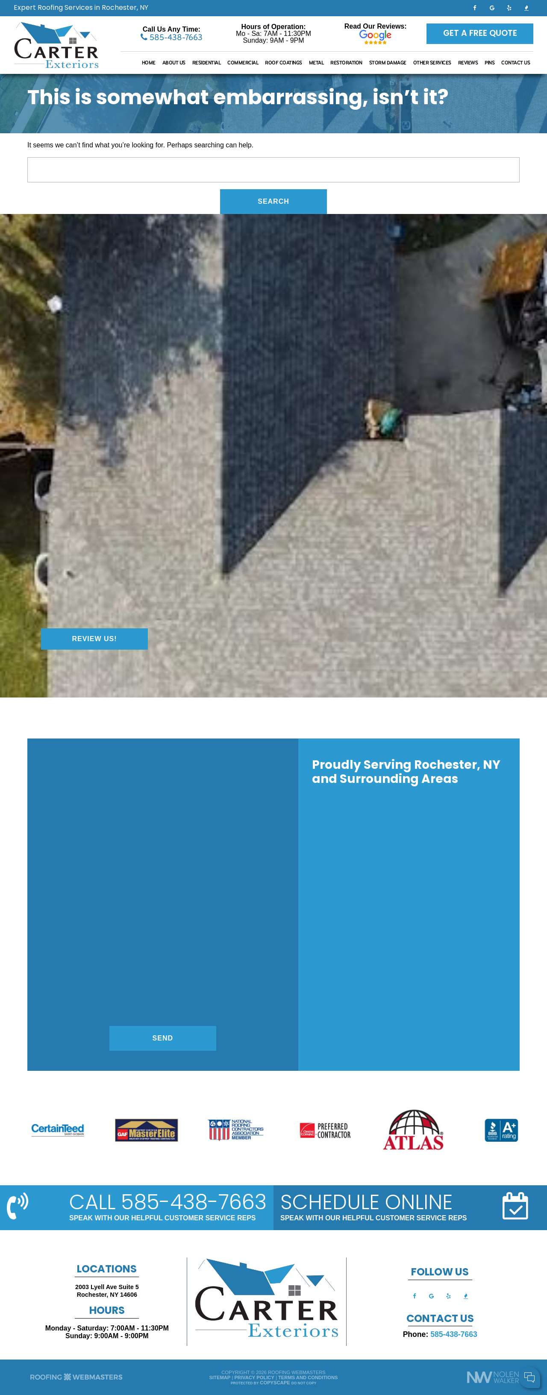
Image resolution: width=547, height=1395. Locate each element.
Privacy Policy (254, 1377)
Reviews (468, 62)
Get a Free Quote (480, 34)
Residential (206, 62)
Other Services (432, 62)
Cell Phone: (427, 1343)
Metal (316, 62)
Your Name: (427, 1333)
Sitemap (220, 1377)
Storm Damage (387, 62)
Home (149, 62)
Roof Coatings (283, 62)
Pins (489, 62)
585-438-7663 (172, 37)
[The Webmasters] (76, 1379)
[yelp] (509, 7)
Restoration (346, 62)
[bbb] (526, 7)
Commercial (242, 62)
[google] (492, 7)
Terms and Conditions (308, 1377)
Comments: (427, 1352)
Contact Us (515, 62)
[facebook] (475, 7)
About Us (173, 62)
